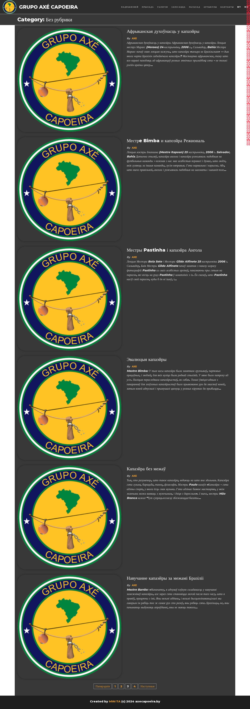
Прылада (148, 7)
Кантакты (227, 7)
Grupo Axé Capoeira (48, 7)
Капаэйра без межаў (146, 469)
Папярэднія (102, 686)
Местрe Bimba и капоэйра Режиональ (166, 140)
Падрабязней (129, 7)
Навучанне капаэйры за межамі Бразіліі (165, 578)
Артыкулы (210, 7)
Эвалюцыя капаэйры (146, 359)
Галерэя (162, 7)
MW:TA (114, 701)
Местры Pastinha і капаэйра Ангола (164, 250)
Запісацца (178, 7)
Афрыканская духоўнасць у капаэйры (163, 31)
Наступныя (147, 686)
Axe (134, 38)
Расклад (194, 7)
